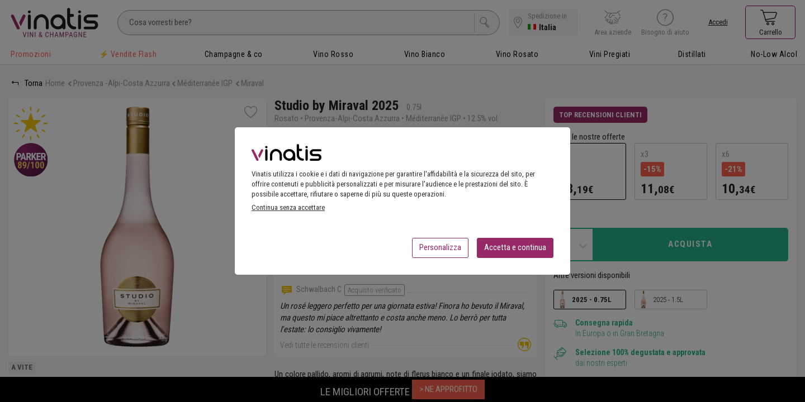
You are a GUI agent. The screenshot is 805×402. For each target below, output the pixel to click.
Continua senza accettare (288, 211)
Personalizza (440, 251)
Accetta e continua (515, 251)
